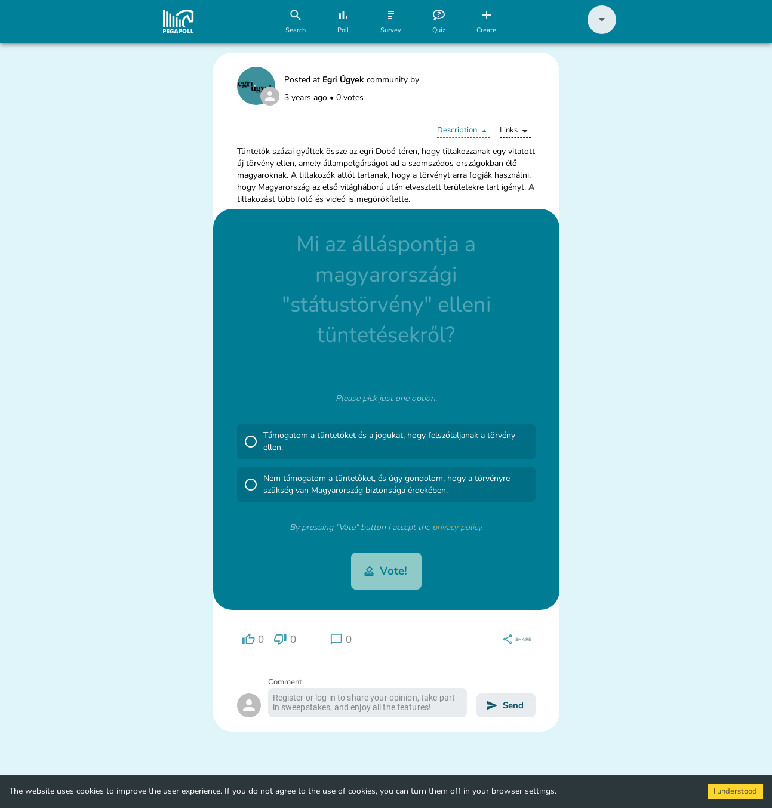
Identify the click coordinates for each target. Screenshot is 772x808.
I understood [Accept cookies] (735, 791)
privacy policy (456, 527)
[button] (602, 31)
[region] (253, 639)
